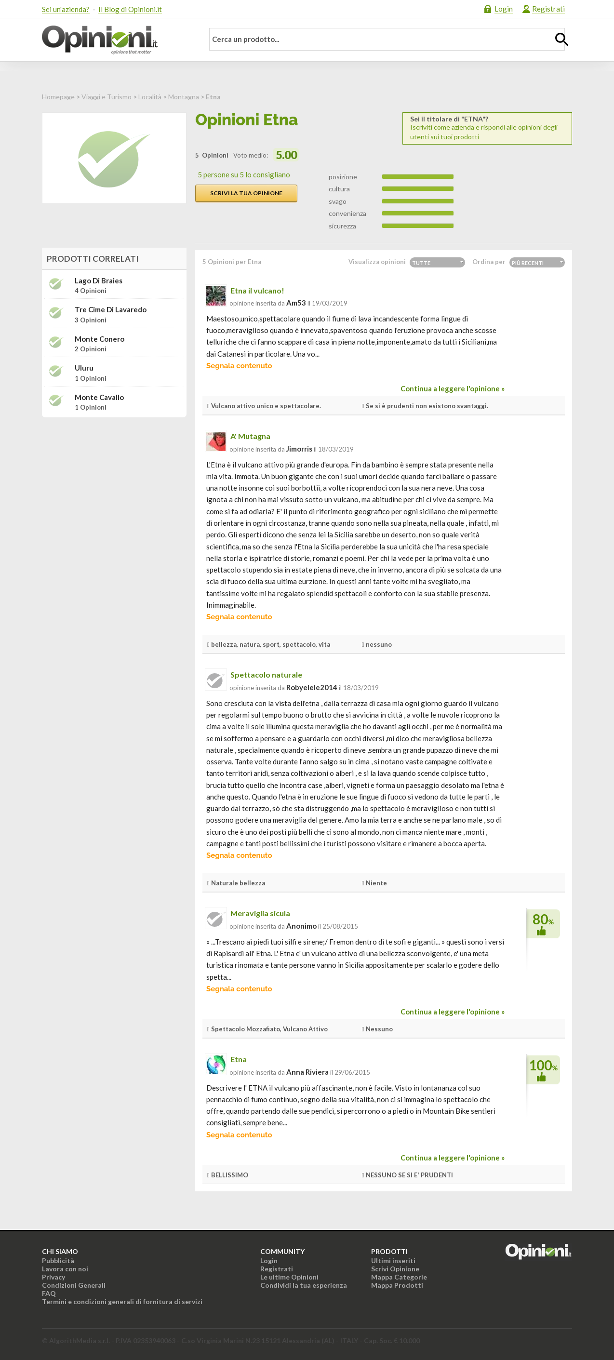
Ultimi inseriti (393, 1260)
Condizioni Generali (74, 1285)
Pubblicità (58, 1260)
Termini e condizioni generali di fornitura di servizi (122, 1301)
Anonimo (301, 925)
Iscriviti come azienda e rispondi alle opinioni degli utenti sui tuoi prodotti (487, 128)
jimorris (299, 448)
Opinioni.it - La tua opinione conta (116, 40)
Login (503, 8)
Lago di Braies (98, 281)
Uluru (84, 368)
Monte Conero (99, 339)
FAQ (49, 1293)
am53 (296, 302)
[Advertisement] (114, 485)
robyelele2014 (311, 687)
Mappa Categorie (399, 1277)
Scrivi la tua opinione (246, 193)
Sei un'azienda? (66, 9)
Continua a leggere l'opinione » (452, 388)
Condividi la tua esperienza (303, 1285)
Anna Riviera (307, 1071)
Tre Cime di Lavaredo (111, 310)
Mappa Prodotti (397, 1285)
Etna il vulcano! (257, 290)
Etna (238, 1059)
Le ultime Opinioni (289, 1277)
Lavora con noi (65, 1269)
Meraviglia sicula (260, 913)
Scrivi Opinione (395, 1269)
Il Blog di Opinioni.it (130, 9)
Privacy (53, 1277)
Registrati (548, 8)
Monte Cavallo (99, 397)
